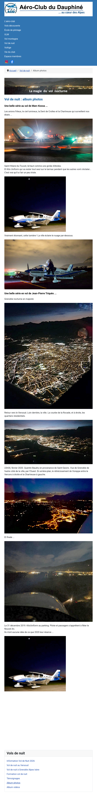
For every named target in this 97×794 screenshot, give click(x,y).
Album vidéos (13, 787)
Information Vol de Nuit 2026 (21, 761)
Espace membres (12, 56)
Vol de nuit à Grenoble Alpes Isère (23, 769)
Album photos (13, 783)
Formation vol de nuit (17, 774)
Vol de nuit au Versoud (18, 765)
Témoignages (13, 778)
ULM (6, 34)
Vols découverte (12, 25)
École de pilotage (12, 30)
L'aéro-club (9, 21)
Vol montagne (11, 39)
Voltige (7, 47)
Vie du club (9, 52)
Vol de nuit (9, 43)
